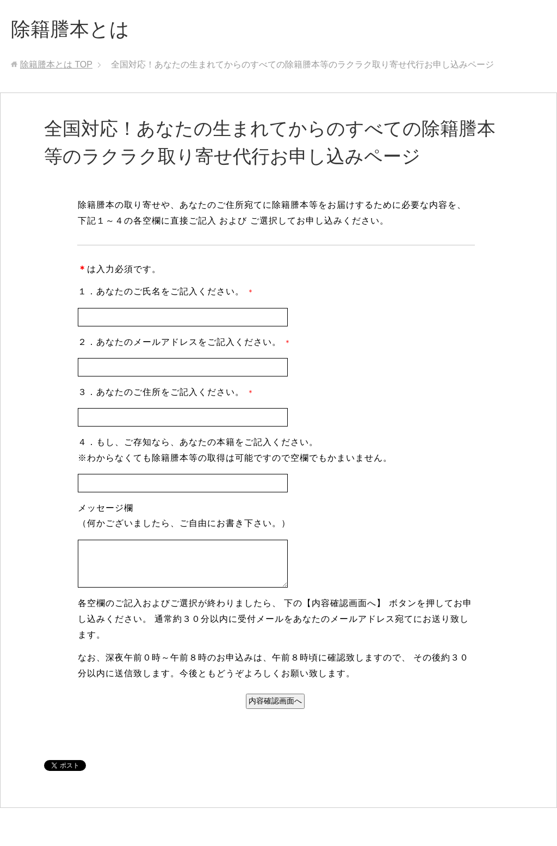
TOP (56, 64)
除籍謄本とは (70, 29)
